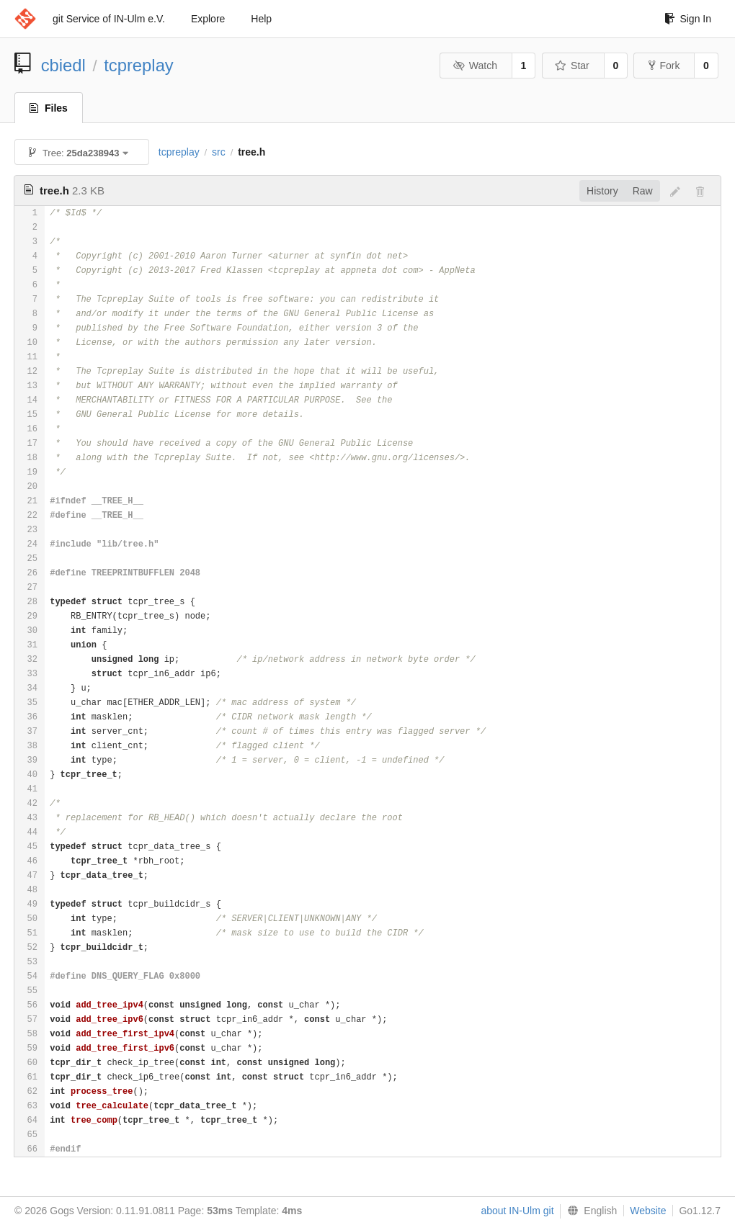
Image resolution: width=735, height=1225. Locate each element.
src (219, 152)
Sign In (687, 18)
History (602, 191)
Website (648, 1210)
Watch (475, 65)
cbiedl (63, 65)
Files (49, 108)
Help (261, 18)
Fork (664, 65)
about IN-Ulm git (517, 1210)
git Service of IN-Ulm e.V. (109, 18)
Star (572, 65)
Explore (208, 18)
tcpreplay (139, 65)
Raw (643, 191)
